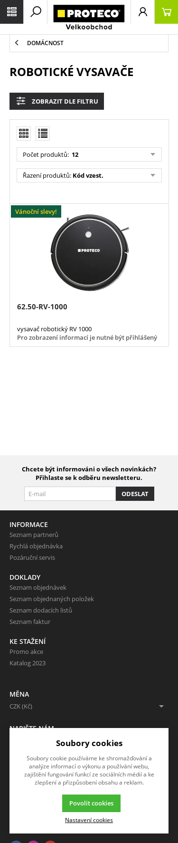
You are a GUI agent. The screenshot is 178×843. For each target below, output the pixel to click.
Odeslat (135, 493)
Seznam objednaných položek (51, 598)
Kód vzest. (88, 175)
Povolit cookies (91, 803)
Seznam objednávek (37, 587)
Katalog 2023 (27, 663)
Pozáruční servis (32, 557)
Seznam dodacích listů (40, 610)
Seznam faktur (29, 621)
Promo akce (26, 651)
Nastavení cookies (89, 820)
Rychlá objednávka (36, 546)
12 (74, 154)
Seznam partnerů (33, 534)
